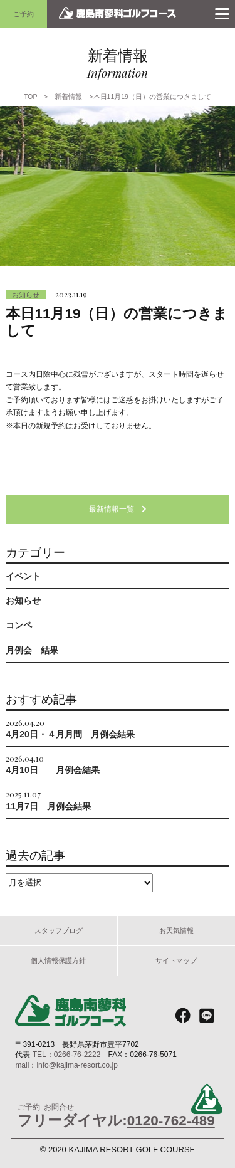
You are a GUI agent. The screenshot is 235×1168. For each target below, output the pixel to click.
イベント (23, 576)
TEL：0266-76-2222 (67, 1054)
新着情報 (68, 96)
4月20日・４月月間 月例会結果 (70, 728)
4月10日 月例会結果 (52, 764)
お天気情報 (176, 930)
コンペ (19, 625)
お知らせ (25, 294)
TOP (30, 96)
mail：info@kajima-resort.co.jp (66, 1065)
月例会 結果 (32, 650)
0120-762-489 (171, 1121)
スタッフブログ (58, 930)
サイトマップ (176, 960)
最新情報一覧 (118, 509)
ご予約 (23, 14)
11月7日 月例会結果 (48, 800)
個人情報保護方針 (58, 960)
